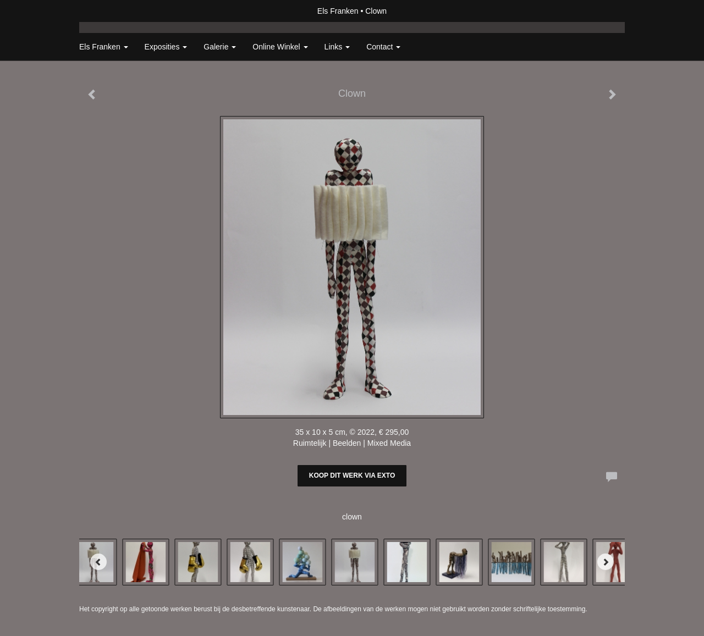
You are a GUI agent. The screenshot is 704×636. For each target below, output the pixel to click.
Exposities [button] (166, 46)
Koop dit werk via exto (352, 475)
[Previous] (98, 562)
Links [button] (337, 46)
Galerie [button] (220, 46)
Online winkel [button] (279, 46)
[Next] (605, 562)
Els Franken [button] (103, 46)
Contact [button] (383, 46)
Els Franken (338, 11)
